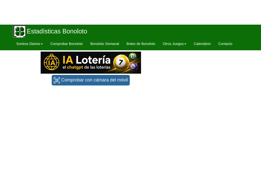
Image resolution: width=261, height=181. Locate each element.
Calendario (202, 44)
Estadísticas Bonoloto (57, 31)
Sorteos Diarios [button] (29, 44)
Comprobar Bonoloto (66, 44)
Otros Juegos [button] (174, 44)
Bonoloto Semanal (104, 44)
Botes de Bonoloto (140, 44)
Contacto (225, 44)
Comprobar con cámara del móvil (91, 80)
